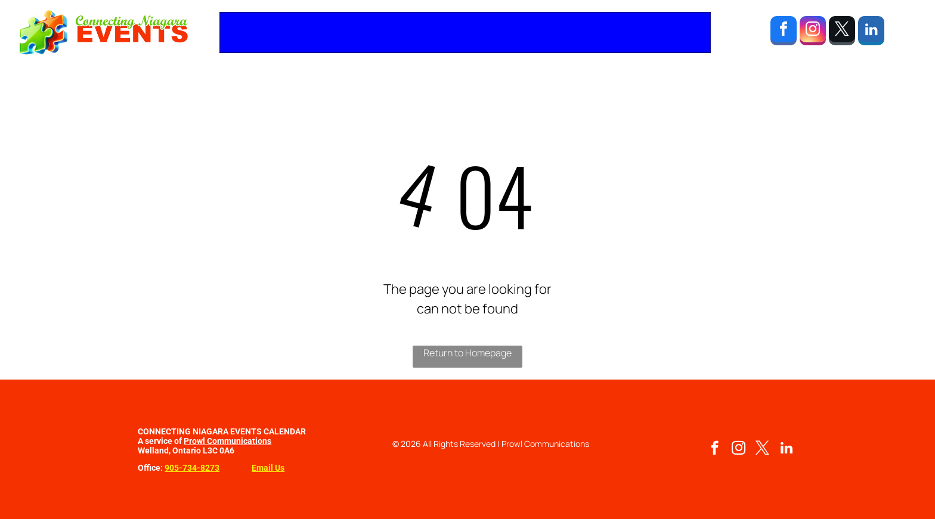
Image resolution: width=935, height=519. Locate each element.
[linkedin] (871, 32)
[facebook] (783, 32)
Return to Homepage (467, 352)
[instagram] (813, 32)
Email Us (268, 468)
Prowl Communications (227, 441)
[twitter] (842, 32)
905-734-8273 (192, 468)
